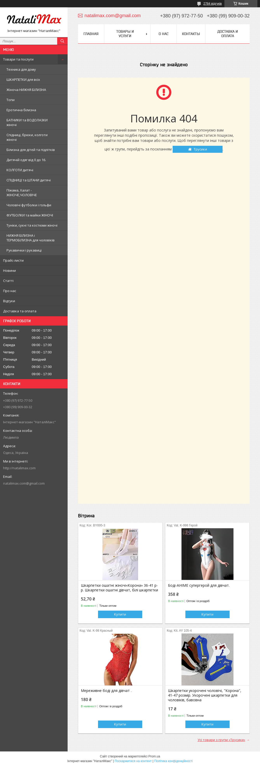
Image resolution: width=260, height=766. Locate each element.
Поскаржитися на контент (133, 761)
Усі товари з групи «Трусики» (221, 739)
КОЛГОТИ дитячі (19, 170)
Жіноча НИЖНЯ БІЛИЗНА (26, 89)
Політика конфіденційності (173, 761)
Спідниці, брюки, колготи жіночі (27, 137)
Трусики (200, 149)
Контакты (191, 34)
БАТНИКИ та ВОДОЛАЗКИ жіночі (27, 122)
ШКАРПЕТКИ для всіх (23, 79)
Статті (8, 280)
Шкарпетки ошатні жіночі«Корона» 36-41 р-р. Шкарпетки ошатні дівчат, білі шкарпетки (119, 587)
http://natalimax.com (19, 468)
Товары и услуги (125, 33)
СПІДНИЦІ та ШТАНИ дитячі (28, 180)
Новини (9, 270)
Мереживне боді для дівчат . (106, 690)
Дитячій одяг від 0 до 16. (26, 159)
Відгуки (9, 301)
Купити (120, 614)
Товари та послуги (18, 59)
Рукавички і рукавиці (24, 250)
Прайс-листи (13, 260)
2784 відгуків (212, 3)
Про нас (9, 290)
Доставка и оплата (227, 33)
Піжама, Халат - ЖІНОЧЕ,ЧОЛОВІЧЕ (21, 192)
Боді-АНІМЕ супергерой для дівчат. (199, 585)
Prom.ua (154, 756)
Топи (10, 99)
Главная (91, 34)
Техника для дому (21, 69)
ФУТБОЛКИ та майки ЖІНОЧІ (29, 215)
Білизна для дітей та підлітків (30, 149)
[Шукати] (62, 41)
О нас (163, 34)
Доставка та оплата (19, 311)
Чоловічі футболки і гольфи (28, 205)
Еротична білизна (21, 110)
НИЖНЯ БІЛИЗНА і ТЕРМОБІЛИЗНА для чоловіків (30, 237)
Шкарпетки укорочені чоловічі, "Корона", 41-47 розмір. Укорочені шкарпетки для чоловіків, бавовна (204, 695)
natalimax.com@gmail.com (24, 483)
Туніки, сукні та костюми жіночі (31, 225)
